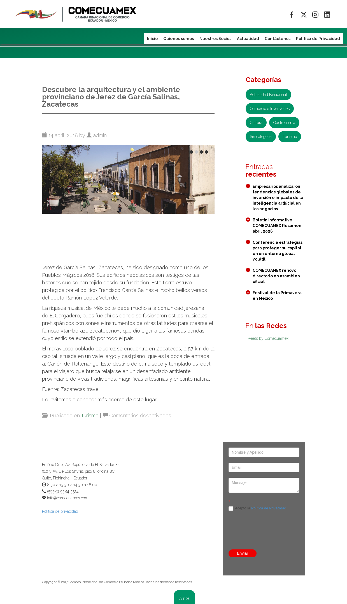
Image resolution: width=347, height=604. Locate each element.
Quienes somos (178, 38)
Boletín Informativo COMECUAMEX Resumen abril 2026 (277, 225)
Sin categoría (261, 136)
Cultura (256, 122)
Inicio (152, 38)
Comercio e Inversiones (270, 108)
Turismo (90, 415)
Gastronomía (284, 122)
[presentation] (264, 521)
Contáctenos (277, 38)
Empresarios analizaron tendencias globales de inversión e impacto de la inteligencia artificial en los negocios (278, 197)
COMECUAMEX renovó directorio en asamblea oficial (276, 276)
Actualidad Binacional (268, 94)
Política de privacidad (60, 511)
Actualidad (248, 38)
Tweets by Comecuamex (267, 338)
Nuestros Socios (215, 38)
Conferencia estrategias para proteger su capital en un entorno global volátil (277, 250)
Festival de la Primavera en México (277, 296)
